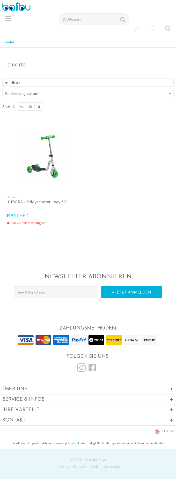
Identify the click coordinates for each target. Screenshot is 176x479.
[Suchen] (123, 19)
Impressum (112, 466)
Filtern (12, 82)
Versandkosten (77, 443)
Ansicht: (8, 106)
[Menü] (8, 19)
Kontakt (80, 466)
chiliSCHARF (165, 431)
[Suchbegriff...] (94, 19)
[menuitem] (8, 19)
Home (63, 466)
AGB (94, 466)
